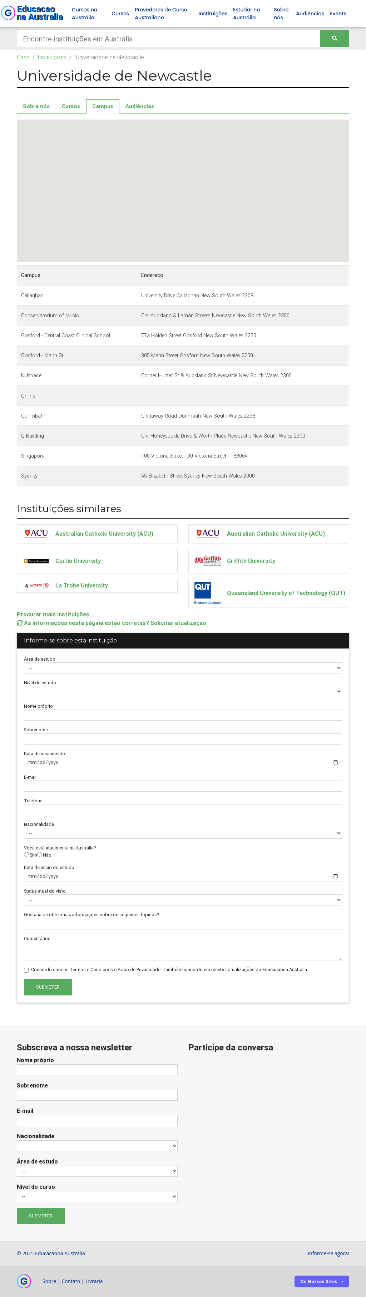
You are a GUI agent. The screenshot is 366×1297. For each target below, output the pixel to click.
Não (44, 855)
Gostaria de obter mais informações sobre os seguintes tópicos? (91, 915)
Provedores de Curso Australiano (161, 13)
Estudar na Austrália (246, 13)
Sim (30, 855)
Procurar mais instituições (53, 614)
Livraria (94, 1281)
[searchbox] (28, 923)
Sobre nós (281, 13)
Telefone (33, 801)
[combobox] (183, 923)
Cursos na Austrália (84, 13)
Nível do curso (36, 1186)
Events (338, 13)
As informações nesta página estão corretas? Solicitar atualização (111, 622)
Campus (102, 106)
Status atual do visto (45, 891)
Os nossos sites (318, 1281)
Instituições (213, 13)
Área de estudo (39, 659)
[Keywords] (168, 38)
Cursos (120, 13)
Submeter (48, 987)
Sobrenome (36, 730)
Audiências (310, 13)
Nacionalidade (39, 824)
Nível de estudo (40, 683)
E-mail (30, 777)
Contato (70, 1281)
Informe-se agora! (328, 1253)
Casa (23, 57)
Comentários (37, 938)
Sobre (49, 1281)
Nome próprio (38, 706)
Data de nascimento (44, 754)
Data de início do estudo (49, 867)
